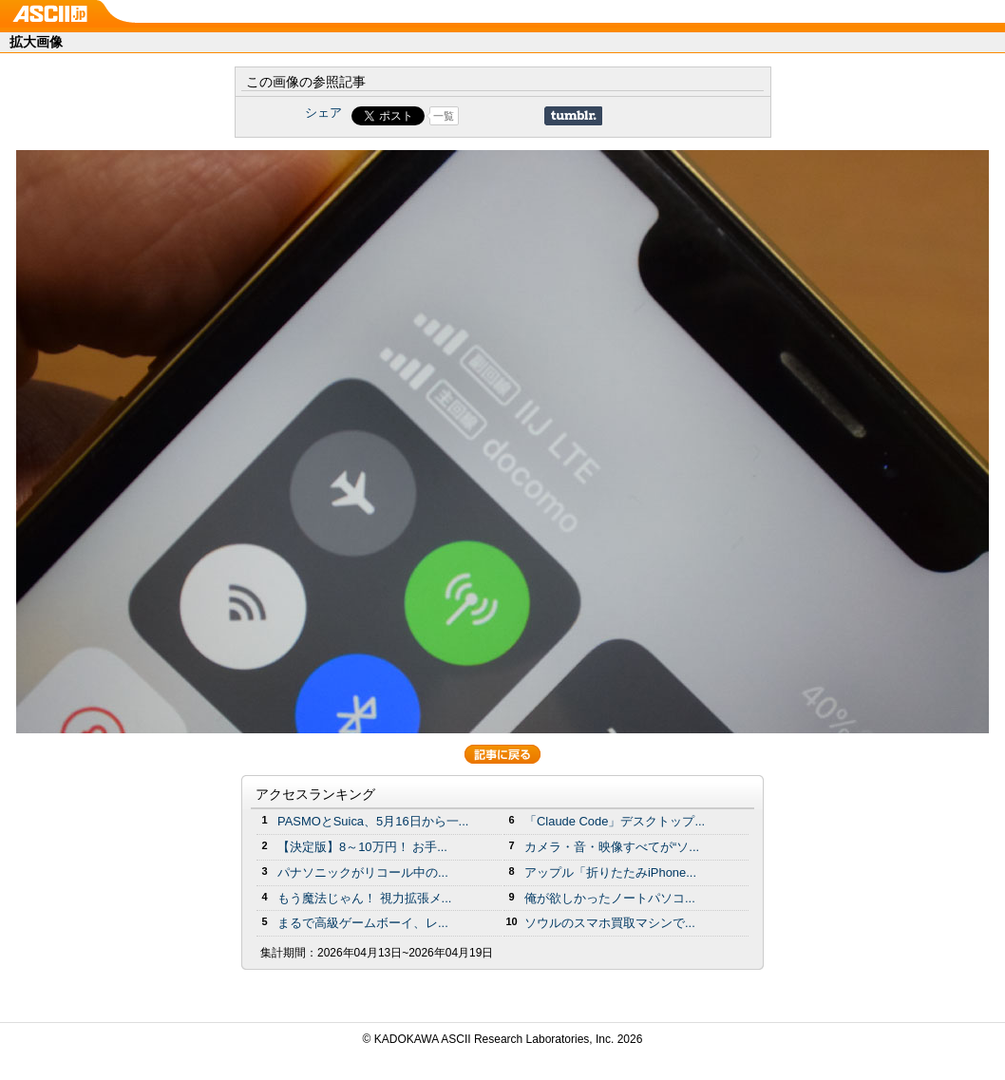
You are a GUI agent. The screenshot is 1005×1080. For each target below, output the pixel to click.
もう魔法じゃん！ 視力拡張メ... (364, 898)
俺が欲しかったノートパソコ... (609, 898)
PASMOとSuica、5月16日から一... (372, 821)
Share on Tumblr (573, 115)
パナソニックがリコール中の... (362, 872)
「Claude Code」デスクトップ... (614, 821)
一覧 (443, 116)
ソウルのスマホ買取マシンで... (609, 923)
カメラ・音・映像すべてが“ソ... (611, 847)
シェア (323, 112)
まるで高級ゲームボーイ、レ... (362, 923)
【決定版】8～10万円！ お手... (362, 847)
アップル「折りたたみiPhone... (610, 872)
